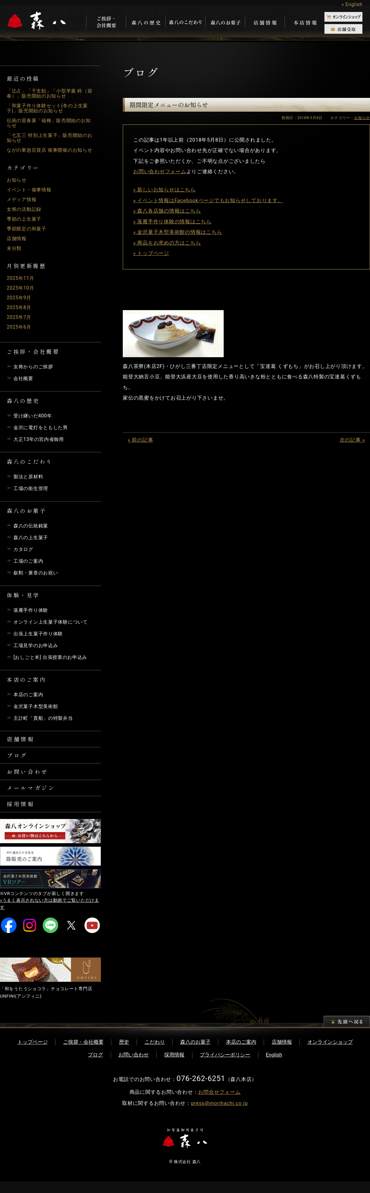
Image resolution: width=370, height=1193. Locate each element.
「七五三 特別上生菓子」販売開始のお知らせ (50, 137)
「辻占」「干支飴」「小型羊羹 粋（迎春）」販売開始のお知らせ (47, 93)
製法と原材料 (29, 482)
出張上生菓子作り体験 (40, 639)
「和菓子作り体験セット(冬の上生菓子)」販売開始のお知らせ (50, 108)
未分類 (15, 253)
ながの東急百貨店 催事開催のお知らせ (50, 152)
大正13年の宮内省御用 (40, 444)
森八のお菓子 (195, 1053)
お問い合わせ (29, 779)
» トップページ (151, 253)
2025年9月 (20, 303)
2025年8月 (20, 312)
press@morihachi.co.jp (219, 1115)
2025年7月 (20, 322)
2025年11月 (21, 283)
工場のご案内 (29, 566)
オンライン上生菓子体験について (53, 627)
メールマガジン (33, 797)
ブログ (18, 762)
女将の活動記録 (25, 214)
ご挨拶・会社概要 (83, 1053)
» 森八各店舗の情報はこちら (167, 211)
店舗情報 (17, 243)
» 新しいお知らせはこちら (164, 190)
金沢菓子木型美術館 (37, 711)
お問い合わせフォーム (159, 172)
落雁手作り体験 (31, 615)
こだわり (155, 1053)
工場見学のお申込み (37, 650)
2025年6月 (20, 332)
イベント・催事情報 (30, 195)
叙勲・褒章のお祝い (37, 578)
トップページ (32, 1053)
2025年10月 (21, 293)
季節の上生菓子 (25, 224)
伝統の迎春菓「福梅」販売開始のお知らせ (49, 122)
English (274, 1066)
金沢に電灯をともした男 (42, 433)
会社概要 (24, 383)
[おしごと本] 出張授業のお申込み (52, 662)
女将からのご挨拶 (34, 372)
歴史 (124, 1053)
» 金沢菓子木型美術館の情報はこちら (177, 232)
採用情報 (21, 814)
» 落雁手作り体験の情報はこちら (172, 222)
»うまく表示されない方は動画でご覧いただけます (50, 915)
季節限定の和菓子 (28, 234)
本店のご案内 (29, 700)
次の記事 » (352, 440)
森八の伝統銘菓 (31, 531)
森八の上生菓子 (31, 542)
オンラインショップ (330, 1053)
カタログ (24, 554)
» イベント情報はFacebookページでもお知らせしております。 (208, 200)
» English (351, 4)
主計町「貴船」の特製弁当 (45, 723)
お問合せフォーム (219, 1104)
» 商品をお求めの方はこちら (167, 243)
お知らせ (17, 185)
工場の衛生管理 (31, 493)
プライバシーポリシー (225, 1066)
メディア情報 (23, 204)
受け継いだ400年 (33, 421)
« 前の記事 (140, 440)
